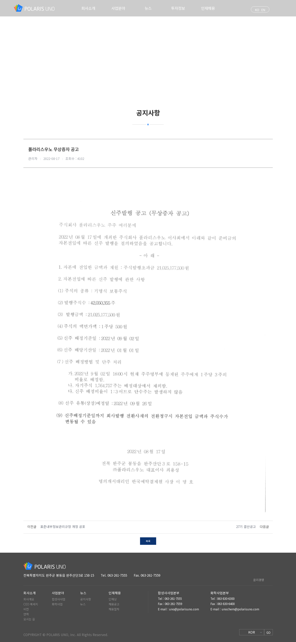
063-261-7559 (150, 575)
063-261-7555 (117, 575)
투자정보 (178, 8)
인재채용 (208, 8)
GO (268, 632)
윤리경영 (258, 580)
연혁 (26, 614)
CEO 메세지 (30, 604)
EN (263, 9)
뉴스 (148, 8)
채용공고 (114, 604)
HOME (135, 54)
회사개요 (28, 599)
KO (257, 9)
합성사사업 (58, 599)
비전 (26, 609)
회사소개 (88, 8)
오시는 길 (29, 619)
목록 (148, 541)
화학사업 (57, 604)
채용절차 (114, 609)
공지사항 (85, 599)
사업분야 (118, 8)
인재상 (113, 599)
